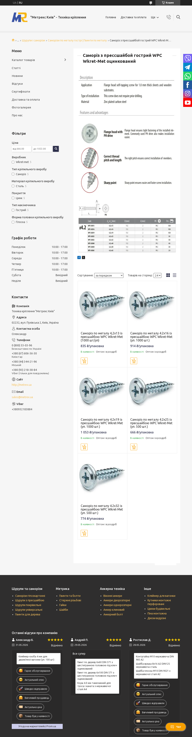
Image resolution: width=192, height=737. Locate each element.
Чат (175, 727)
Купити (84, 361)
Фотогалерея (21, 107)
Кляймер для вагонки (161, 595)
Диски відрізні (157, 618)
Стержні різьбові (70, 600)
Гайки (62, 605)
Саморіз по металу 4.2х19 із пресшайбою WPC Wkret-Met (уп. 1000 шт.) (102, 423)
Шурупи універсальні (28, 609)
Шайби (63, 609)
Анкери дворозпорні (116, 600)
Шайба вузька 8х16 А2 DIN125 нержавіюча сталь (153, 665)
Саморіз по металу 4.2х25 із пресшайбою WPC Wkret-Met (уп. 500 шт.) (151, 423)
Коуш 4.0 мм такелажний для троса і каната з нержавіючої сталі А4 (94, 686)
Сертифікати (21, 91)
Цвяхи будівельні (159, 608)
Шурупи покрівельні (28, 605)
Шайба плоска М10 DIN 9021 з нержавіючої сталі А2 (153, 672)
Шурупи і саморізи (33, 40)
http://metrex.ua (22, 384)
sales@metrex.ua (22, 397)
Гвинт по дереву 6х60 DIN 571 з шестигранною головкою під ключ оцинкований (97, 665)
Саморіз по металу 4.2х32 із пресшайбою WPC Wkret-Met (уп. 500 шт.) (102, 509)
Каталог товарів (23, 60)
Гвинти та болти (70, 595)
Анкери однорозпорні (117, 605)
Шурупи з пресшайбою (29, 600)
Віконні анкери (112, 595)
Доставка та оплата (133, 17)
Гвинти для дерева (27, 614)
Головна (111, 17)
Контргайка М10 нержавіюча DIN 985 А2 (155, 658)
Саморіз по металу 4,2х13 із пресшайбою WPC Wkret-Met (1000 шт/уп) (102, 336)
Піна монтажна (157, 613)
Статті (16, 68)
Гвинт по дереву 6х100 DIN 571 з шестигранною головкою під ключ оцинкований (97, 675)
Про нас (17, 115)
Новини (17, 75)
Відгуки (17, 83)
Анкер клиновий (113, 609)
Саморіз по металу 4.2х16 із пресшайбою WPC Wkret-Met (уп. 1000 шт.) (151, 336)
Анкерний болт (113, 614)
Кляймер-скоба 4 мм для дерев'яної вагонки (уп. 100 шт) (36, 658)
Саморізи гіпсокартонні (30, 595)
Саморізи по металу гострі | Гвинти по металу (77, 40)
